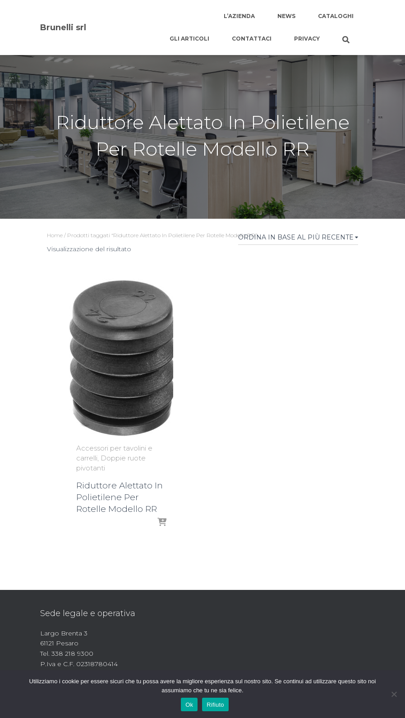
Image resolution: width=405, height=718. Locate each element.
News (286, 16)
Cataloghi (336, 16)
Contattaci (252, 38)
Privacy (307, 38)
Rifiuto (215, 704)
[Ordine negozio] (298, 239)
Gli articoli (189, 38)
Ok (189, 704)
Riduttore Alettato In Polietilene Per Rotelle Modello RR (119, 497)
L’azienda (239, 16)
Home (55, 235)
